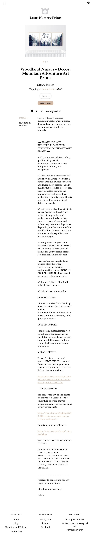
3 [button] (47, 62)
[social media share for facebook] (32, 111)
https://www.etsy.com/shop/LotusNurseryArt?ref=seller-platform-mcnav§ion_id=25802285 (54, 379)
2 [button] (45, 62)
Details (23, 118)
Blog (16, 523)
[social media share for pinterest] (42, 111)
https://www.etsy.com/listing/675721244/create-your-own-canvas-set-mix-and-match (54, 416)
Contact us (16, 531)
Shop (16, 519)
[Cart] (88, 3)
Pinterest (45, 523)
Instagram (45, 519)
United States (48, 89)
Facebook (45, 527)
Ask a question (52, 111)
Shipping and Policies (16, 527)
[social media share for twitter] (37, 111)
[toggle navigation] (4, 3)
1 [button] (43, 62)
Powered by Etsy (75, 530)
